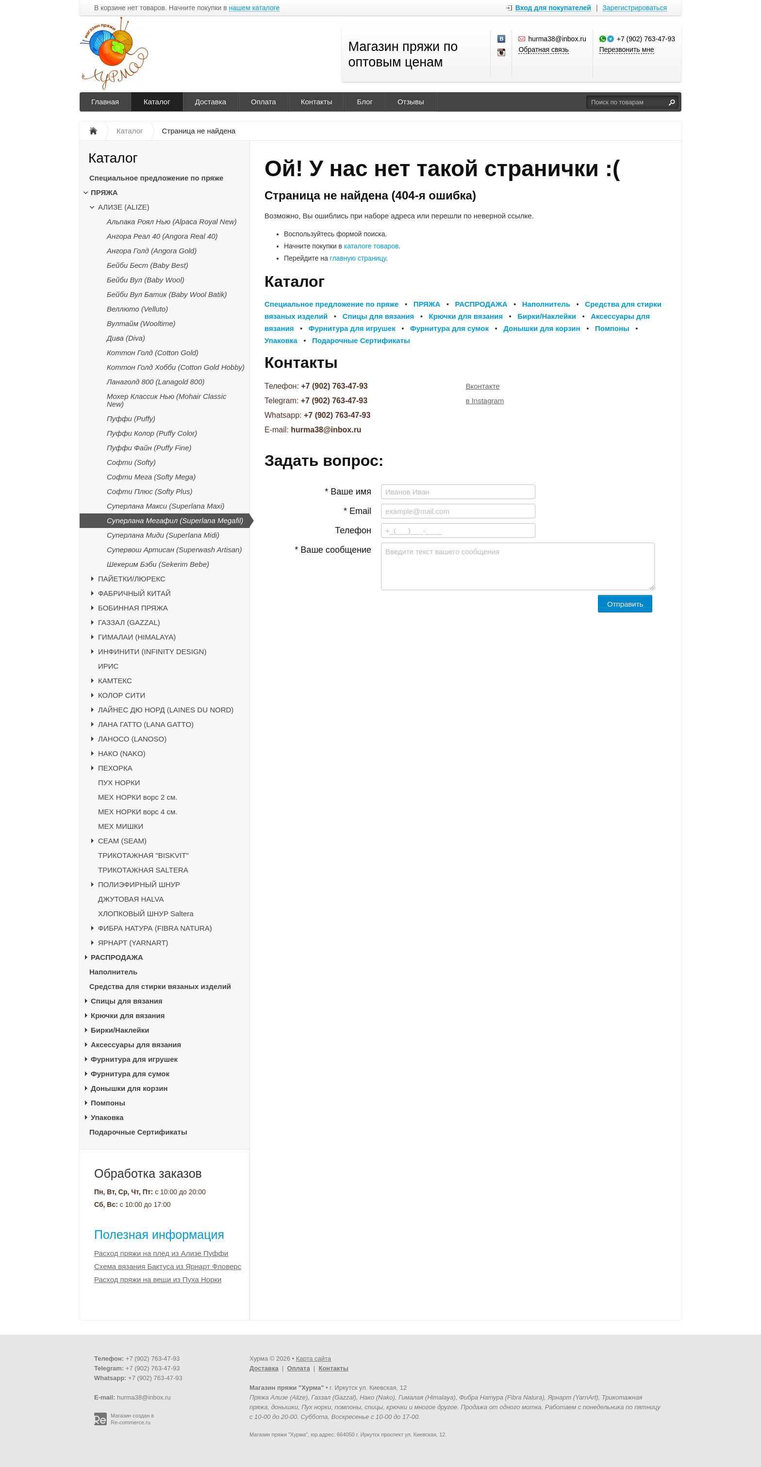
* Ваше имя (348, 491)
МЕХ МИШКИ (120, 826)
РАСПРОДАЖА (117, 957)
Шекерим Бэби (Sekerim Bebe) (158, 564)
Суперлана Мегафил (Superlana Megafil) (175, 520)
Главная (105, 102)
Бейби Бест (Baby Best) (147, 265)
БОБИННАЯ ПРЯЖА (133, 608)
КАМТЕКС (115, 680)
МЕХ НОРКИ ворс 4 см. (138, 812)
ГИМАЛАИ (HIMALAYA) (137, 637)
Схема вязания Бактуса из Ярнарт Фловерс (167, 1266)
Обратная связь (543, 49)
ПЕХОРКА (115, 768)
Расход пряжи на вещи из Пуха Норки (157, 1279)
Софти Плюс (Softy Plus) (150, 491)
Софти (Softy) (131, 462)
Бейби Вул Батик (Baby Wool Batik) (167, 294)
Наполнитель (113, 972)
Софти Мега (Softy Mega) (151, 477)
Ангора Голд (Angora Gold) (152, 251)
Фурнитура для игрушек (134, 1059)
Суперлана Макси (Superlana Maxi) (166, 506)
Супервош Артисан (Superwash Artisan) (174, 549)
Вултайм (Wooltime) (141, 323)
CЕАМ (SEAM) (122, 841)
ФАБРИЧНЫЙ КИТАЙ (134, 593)
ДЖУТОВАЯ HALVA (131, 899)
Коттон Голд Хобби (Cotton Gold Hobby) (176, 367)
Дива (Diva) (126, 338)
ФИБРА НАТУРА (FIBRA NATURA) (155, 928)
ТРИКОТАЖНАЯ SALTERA (143, 870)
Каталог (157, 102)
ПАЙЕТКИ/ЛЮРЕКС (131, 579)
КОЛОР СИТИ (121, 695)
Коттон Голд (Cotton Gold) (153, 352)
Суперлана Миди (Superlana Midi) (163, 535)
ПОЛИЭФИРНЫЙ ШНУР (139, 884)
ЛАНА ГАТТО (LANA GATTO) (146, 724)
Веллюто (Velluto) (137, 309)
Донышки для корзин (129, 1088)
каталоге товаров (371, 246)
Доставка (210, 102)
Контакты (316, 102)
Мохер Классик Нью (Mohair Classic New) (166, 400)
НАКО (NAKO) (122, 753)
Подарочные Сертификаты (138, 1132)
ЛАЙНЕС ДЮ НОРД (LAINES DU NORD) (165, 710)
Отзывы (410, 102)
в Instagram (485, 400)
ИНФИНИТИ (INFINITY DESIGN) (152, 651)
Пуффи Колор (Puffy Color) (152, 433)
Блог (364, 102)
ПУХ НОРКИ (119, 782)
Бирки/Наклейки (120, 1030)
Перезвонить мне (626, 49)
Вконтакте (483, 386)
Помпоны (108, 1103)
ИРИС (108, 666)
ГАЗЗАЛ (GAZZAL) (129, 622)
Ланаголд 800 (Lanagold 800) (156, 382)
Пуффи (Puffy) (131, 418)
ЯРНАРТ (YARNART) (133, 943)
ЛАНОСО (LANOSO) (132, 739)
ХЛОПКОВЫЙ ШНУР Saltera (146, 913)
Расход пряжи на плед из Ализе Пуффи (161, 1253)
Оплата (263, 102)
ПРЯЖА (104, 192)
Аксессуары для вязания (136, 1044)
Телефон (353, 530)
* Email (357, 511)
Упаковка (107, 1117)
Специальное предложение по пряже (156, 178)
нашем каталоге (254, 8)
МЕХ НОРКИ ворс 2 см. (138, 797)
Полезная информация (159, 1234)
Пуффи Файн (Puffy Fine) (149, 448)
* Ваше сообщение (333, 550)
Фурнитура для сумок (130, 1074)
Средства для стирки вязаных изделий (160, 986)
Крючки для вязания (128, 1015)
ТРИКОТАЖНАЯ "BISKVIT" (143, 855)
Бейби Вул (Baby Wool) (145, 280)
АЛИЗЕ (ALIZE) (123, 207)
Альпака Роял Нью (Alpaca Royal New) (172, 221)
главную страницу (358, 258)
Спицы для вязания (127, 1001)
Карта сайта (313, 1358)
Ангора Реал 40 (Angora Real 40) (162, 236)
